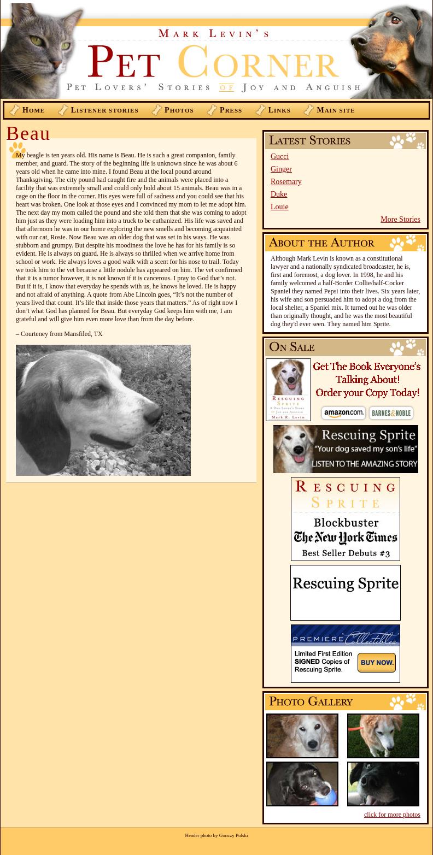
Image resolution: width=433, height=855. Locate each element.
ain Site (336, 110)
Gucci (280, 156)
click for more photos (392, 814)
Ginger (281, 169)
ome (33, 110)
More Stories (400, 219)
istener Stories (105, 110)
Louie (280, 207)
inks (279, 110)
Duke (279, 194)
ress (231, 110)
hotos (179, 110)
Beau (28, 133)
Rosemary (286, 182)
